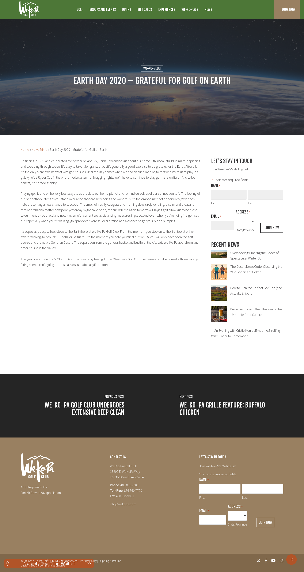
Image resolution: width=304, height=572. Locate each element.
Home (25, 149)
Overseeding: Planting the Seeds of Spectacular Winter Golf (254, 255)
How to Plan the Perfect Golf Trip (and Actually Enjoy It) (256, 290)
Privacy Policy (88, 561)
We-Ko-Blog (152, 68)
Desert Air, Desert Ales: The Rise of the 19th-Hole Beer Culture (256, 312)
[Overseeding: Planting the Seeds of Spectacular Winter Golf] (219, 256)
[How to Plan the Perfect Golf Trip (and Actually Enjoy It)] (219, 295)
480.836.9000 (129, 485)
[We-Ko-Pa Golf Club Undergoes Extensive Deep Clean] (76, 405)
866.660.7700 (133, 490)
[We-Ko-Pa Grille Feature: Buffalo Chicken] (228, 405)
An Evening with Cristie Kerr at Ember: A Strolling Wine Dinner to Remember (245, 333)
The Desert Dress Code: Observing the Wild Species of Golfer (256, 269)
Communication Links (52, 565)
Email (216, 216)
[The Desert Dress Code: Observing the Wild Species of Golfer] (219, 274)
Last (250, 203)
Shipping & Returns (110, 561)
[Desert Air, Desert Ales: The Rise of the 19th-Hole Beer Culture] (219, 316)
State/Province (245, 230)
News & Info (39, 149)
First (213, 203)
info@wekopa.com (123, 504)
